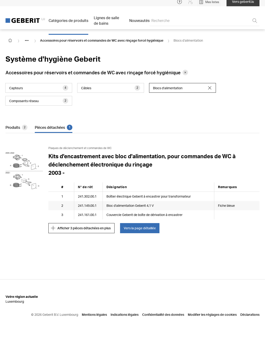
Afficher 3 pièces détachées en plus (81, 228)
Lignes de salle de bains (106, 23)
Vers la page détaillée (140, 228)
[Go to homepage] (10, 40)
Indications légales (124, 314)
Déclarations (249, 314)
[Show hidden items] (26, 40)
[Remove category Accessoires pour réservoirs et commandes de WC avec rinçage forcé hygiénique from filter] (185, 72)
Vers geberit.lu (243, 4)
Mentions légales (94, 314)
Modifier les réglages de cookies (212, 314)
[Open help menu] (179, 4)
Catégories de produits (68, 23)
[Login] (190, 4)
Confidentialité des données (163, 314)
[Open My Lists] (209, 4)
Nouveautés (139, 23)
